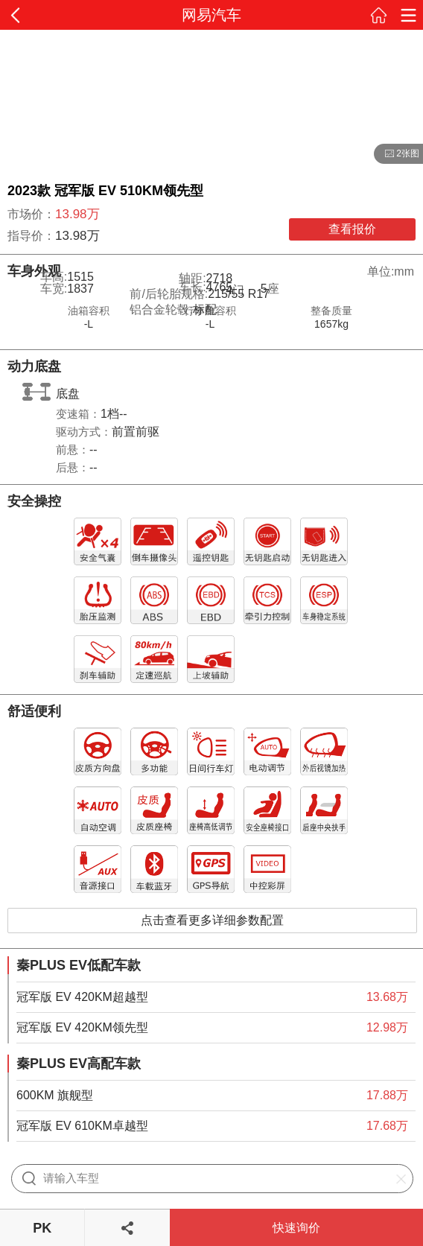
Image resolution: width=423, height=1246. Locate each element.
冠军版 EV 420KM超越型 (82, 997)
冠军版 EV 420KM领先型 (82, 1027)
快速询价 (296, 1227)
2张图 (396, 154)
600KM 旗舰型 (54, 1095)
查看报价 (352, 229)
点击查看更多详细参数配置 (212, 920)
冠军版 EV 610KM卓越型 (82, 1125)
